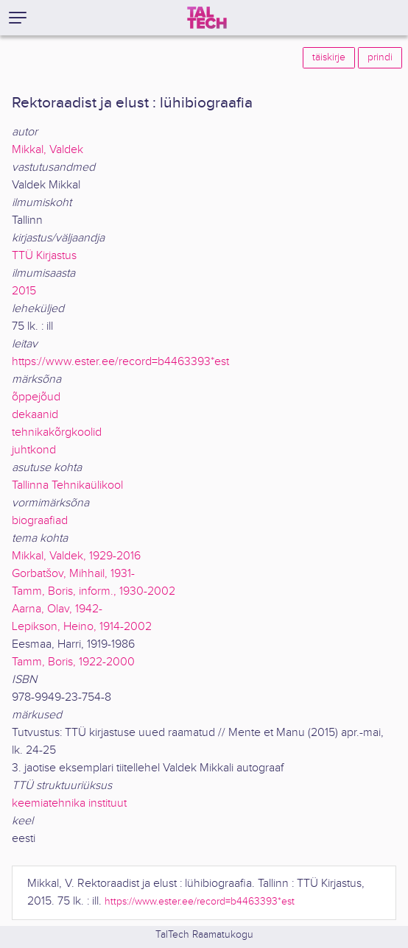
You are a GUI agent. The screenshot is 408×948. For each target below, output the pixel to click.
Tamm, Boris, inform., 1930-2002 (93, 591)
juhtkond (34, 450)
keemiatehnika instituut (69, 803)
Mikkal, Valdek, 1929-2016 (76, 556)
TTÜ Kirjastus (44, 256)
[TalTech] (207, 17)
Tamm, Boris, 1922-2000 (73, 662)
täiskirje (328, 57)
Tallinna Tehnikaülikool (67, 485)
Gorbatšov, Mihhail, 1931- (73, 574)
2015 (24, 291)
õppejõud (36, 397)
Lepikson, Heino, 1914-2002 (82, 627)
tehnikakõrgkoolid (57, 432)
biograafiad (40, 521)
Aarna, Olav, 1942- (57, 609)
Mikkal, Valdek (47, 150)
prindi (380, 57)
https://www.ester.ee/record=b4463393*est (120, 362)
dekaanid (35, 415)
